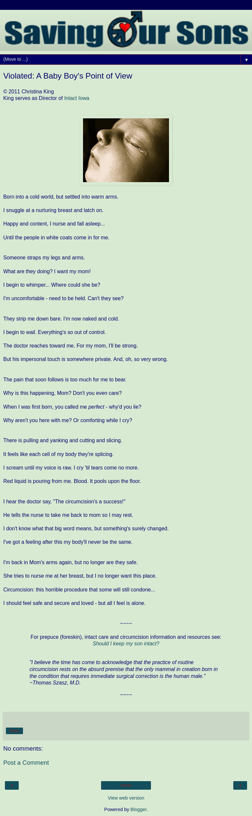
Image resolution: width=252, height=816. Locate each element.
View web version (126, 798)
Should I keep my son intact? (126, 643)
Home (126, 785)
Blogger (139, 809)
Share (14, 731)
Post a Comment (26, 762)
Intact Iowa (77, 98)
